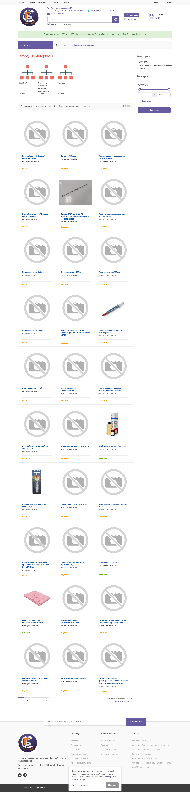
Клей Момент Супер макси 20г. (74, 504)
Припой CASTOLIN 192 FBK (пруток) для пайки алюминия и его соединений (75, 216)
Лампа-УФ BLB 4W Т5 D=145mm (75, 446)
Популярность (40, 106)
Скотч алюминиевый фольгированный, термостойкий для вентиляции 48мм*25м (113, 680)
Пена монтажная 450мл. (71, 272)
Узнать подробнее (79, 785)
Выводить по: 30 (121, 701)
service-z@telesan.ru (59, 14)
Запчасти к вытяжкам (141, 754)
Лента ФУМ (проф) (69, 156)
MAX (110, 11)
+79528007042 (96, 11)
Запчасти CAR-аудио (141, 741)
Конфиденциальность (81, 763)
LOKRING (143, 62)
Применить (154, 110)
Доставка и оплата (79, 758)
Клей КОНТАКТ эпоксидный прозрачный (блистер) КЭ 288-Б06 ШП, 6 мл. (35, 564)
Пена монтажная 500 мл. (33, 272)
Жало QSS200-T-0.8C (108, 562)
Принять (112, 785)
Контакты (55, 3)
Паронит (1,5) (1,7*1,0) (32, 388)
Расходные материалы (84, 45)
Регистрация (158, 3)
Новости (66, 3)
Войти (169, 3)
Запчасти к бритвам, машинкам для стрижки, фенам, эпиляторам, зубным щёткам (152, 745)
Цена (51, 106)
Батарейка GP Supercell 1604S (74, 678)
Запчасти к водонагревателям (146, 749)
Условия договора (79, 754)
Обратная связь (131, 15)
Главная (21, 3)
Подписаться (136, 721)
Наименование (73, 106)
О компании (43, 3)
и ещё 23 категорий (140, 767)
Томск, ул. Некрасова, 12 (61, 8)
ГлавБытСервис (37, 788)
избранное (130, 19)
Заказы (104, 745)
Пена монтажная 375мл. (109, 272)
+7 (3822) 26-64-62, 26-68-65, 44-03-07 (68, 11)
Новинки (86, 106)
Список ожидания (109, 754)
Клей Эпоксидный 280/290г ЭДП (113, 446)
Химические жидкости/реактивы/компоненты (155, 65)
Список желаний (109, 749)
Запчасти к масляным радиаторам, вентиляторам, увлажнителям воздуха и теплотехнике (152, 763)
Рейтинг (61, 106)
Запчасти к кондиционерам (144, 758)
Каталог (31, 3)
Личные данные (108, 741)
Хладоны (143, 68)
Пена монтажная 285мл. (33, 330)
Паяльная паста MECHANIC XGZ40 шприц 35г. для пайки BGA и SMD (75, 332)
